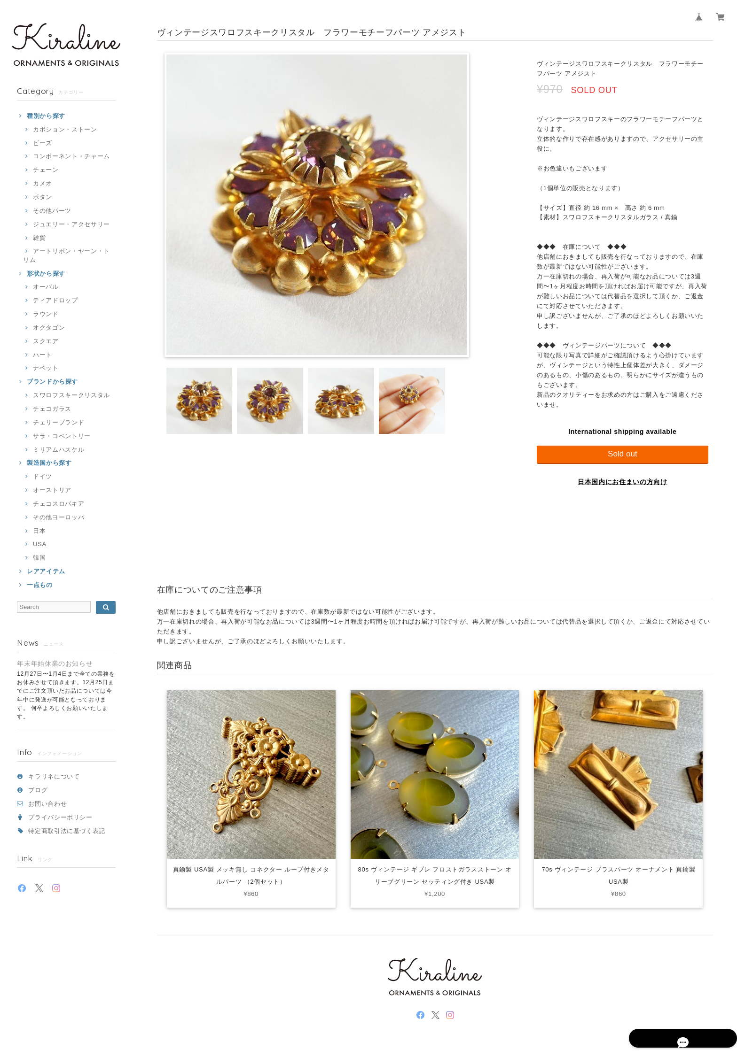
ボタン (42, 197)
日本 (39, 530)
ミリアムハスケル (58, 449)
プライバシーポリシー (60, 817)
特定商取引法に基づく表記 (66, 830)
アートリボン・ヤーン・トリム (66, 255)
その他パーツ (52, 210)
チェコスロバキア (58, 503)
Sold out (622, 453)
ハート (42, 354)
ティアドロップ (55, 300)
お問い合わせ (47, 803)
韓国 (39, 557)
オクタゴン (49, 327)
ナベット (46, 367)
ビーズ (42, 143)
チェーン (46, 169)
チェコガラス (52, 408)
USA (40, 544)
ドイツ (42, 476)
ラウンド (46, 313)
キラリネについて (53, 776)
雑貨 (39, 237)
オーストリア (52, 490)
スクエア (46, 341)
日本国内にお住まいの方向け (622, 482)
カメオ (42, 183)
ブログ (37, 790)
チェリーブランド (58, 422)
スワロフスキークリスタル (71, 395)
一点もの (40, 584)
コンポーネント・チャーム (71, 156)
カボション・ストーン (65, 129)
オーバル (46, 286)
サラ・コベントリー (62, 436)
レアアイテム (46, 571)
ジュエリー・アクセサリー (71, 224)
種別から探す (46, 115)
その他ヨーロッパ (58, 517)
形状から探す (46, 273)
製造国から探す (49, 462)
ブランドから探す (52, 381)
